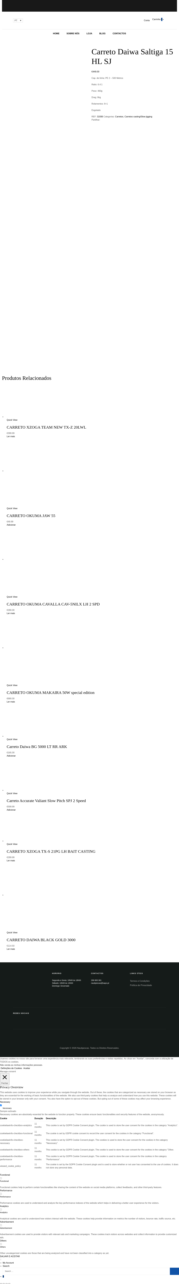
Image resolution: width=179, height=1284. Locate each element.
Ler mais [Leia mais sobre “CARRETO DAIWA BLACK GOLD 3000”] (11, 945)
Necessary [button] (5, 1098)
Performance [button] (6, 1187)
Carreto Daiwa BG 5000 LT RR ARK (37, 743)
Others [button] (3, 1237)
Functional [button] (5, 1171)
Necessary (7, 1104)
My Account (8, 1259)
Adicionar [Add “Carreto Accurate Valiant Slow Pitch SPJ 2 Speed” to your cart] (11, 806)
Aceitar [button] (26, 1064)
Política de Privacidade (141, 981)
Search (6, 1262)
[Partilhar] (4, 1279)
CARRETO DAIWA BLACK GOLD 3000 (41, 936)
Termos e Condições (140, 977)
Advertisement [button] (7, 1218)
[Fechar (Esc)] (1, 1279)
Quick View (12, 416)
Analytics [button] (4, 1202)
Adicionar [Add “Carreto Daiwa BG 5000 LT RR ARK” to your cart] (11, 752)
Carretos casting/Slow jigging (138, 116)
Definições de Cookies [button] (11, 1064)
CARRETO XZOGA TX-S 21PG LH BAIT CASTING (51, 847)
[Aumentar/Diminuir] (9, 1279)
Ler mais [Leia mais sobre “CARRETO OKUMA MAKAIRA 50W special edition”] (11, 698)
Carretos (119, 116)
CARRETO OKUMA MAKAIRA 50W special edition (51, 689)
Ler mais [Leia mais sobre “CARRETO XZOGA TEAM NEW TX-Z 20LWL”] (11, 433)
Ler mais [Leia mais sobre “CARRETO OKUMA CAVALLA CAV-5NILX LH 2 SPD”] (11, 609)
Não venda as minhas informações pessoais (21, 1061)
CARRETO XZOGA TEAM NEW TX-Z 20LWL (46, 423)
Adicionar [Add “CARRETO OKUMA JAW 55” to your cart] (11, 521)
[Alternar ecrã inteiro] (6, 1279)
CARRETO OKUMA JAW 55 (31, 512)
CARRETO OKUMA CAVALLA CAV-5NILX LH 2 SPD (53, 600)
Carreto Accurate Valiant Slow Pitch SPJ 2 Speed (46, 797)
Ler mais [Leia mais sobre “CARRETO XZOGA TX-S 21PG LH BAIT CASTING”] (11, 857)
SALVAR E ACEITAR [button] (10, 1252)
